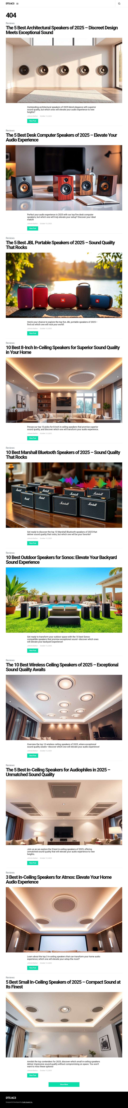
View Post (32, 121)
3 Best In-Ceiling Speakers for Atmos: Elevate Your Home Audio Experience (58, 879)
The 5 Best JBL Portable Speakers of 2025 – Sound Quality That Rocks (60, 245)
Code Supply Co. (27, 1102)
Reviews (10, 23)
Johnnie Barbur (32, 116)
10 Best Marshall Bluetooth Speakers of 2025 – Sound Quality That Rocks (63, 455)
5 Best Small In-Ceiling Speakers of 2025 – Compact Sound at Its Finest (63, 984)
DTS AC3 (10, 3)
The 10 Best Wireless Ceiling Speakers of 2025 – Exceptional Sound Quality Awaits (62, 667)
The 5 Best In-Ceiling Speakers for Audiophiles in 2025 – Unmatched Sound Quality (58, 772)
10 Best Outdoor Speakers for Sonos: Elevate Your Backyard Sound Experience (61, 560)
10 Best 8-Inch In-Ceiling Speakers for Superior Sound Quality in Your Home (63, 350)
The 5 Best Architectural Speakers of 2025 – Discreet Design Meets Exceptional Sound (62, 30)
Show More (64, 1084)
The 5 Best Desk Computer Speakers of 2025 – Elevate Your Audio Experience (61, 137)
